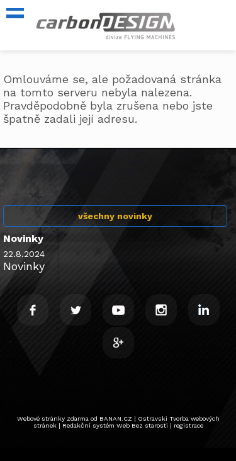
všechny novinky (115, 216)
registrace (188, 425)
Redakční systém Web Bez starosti (115, 425)
